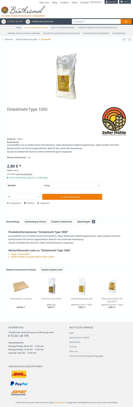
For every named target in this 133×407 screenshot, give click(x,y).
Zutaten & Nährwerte (61, 221)
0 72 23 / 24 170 (18, 336)
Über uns (44, 2)
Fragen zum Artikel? (19, 254)
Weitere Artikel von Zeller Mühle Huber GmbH (31, 256)
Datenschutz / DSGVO (79, 337)
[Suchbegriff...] (102, 21)
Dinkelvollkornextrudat (81, 298)
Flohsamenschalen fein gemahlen (112, 300)
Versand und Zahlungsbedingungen (86, 356)
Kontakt (85, 2)
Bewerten (43, 203)
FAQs (74, 2)
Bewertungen (86, 221)
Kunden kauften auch (52, 269)
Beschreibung (12, 221)
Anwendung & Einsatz (35, 221)
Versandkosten (59, 402)
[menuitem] (102, 21)
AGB (71, 333)
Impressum (74, 342)
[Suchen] (126, 21)
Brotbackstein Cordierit (21, 298)
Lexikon (64, 2)
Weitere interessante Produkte (21, 269)
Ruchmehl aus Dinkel (51, 298)
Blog (54, 2)
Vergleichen (14, 203)
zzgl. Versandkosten (24, 174)
